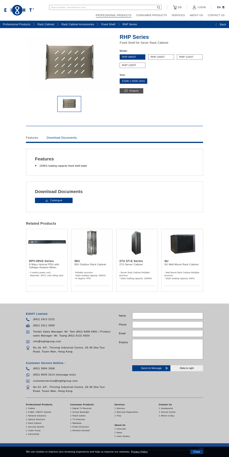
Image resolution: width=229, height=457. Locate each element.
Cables (31, 408)
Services (178, 15)
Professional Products (113, 15)
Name (122, 315)
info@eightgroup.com (47, 341)
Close (196, 451)
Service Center (168, 412)
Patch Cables (79, 416)
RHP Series (129, 24)
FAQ (119, 416)
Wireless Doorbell (81, 430)
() (177, 7)
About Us (196, 15)
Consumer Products (151, 15)
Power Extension (80, 427)
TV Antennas (78, 419)
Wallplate (77, 423)
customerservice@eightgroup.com (55, 380)
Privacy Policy (139, 451)
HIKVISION (33, 434)
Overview (121, 429)
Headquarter (167, 408)
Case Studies (123, 436)
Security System (36, 427)
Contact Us (216, 15)
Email (122, 333)
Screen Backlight (80, 412)
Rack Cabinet (45, 24)
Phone (123, 324)
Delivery (121, 408)
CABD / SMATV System (39, 412)
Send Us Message (155, 368)
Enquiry (123, 342)
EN (219, 7)
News (119, 432)
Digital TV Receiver (82, 408)
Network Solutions (37, 416)
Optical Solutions (36, 419)
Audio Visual (34, 430)
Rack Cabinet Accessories (78, 24)
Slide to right (187, 368)
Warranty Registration (127, 412)
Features (32, 137)
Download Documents (62, 137)
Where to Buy (167, 416)
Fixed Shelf (108, 24)
